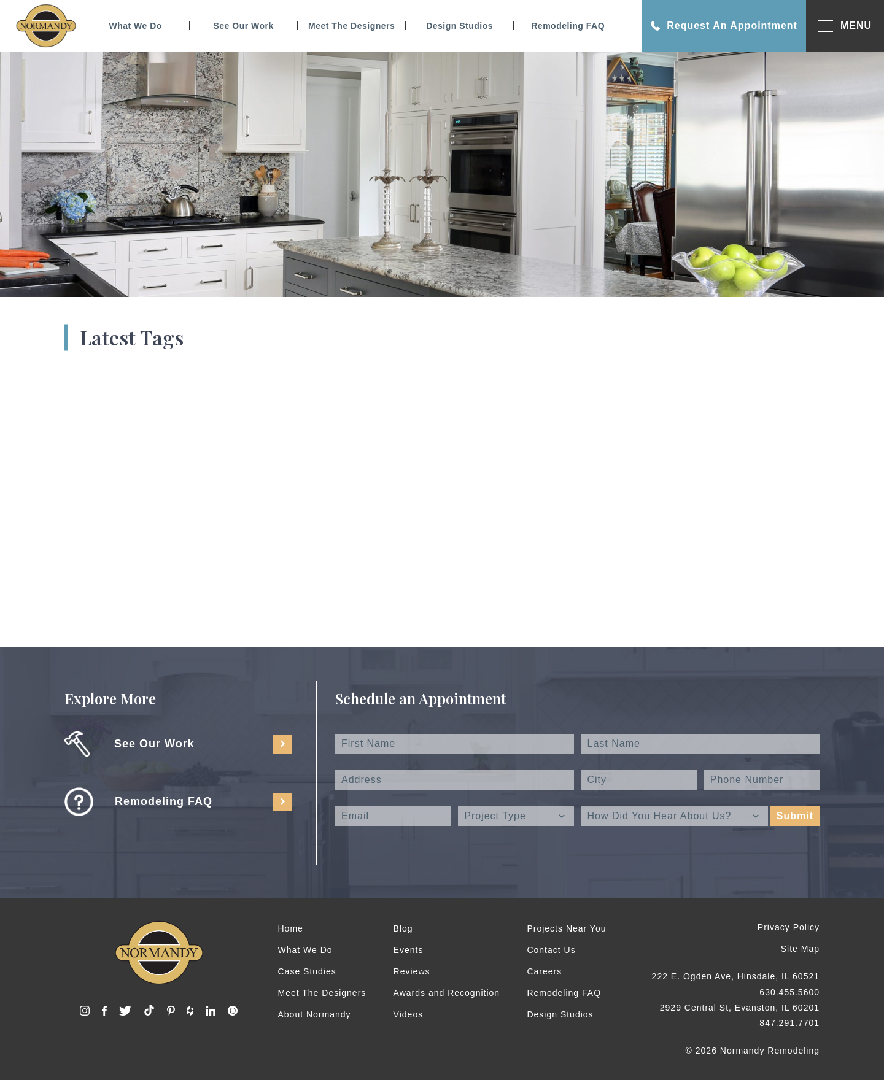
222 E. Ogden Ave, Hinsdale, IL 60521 (736, 976)
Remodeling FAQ (568, 25)
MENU (845, 26)
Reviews (412, 971)
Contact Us (551, 950)
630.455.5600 (789, 992)
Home (290, 928)
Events (409, 950)
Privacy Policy (789, 927)
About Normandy (314, 1014)
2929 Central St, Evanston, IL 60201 (740, 1007)
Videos (409, 1014)
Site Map (800, 949)
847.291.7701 (789, 1023)
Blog (403, 928)
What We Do (135, 25)
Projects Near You (566, 928)
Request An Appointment (724, 25)
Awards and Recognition (447, 993)
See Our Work (243, 25)
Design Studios (459, 25)
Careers (544, 971)
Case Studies (307, 971)
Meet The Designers (351, 25)
